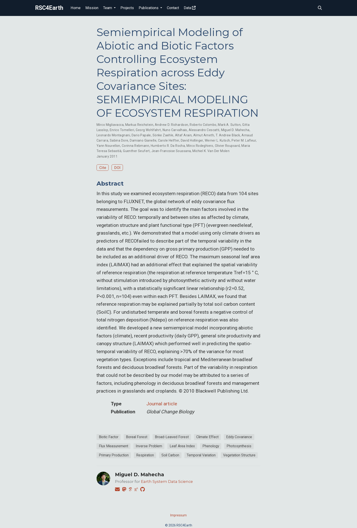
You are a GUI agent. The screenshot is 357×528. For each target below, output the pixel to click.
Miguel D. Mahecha (235, 130)
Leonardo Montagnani (113, 135)
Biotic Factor (108, 437)
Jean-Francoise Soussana (171, 151)
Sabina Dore (119, 140)
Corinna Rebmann (135, 146)
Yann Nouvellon (108, 146)
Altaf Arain (183, 135)
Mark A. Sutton (229, 125)
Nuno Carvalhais (175, 130)
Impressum (178, 515)
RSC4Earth (49, 8)
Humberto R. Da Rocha (168, 146)
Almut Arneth (203, 135)
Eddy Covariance (239, 437)
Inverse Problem (149, 446)
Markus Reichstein (139, 125)
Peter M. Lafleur (244, 140)
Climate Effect (207, 437)
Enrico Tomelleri (122, 130)
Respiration (145, 455)
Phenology (210, 446)
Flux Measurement (113, 446)
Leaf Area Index (182, 446)
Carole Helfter (168, 140)
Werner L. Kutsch (217, 140)
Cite (102, 167)
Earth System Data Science (167, 481)
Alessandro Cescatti (204, 130)
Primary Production (114, 455)
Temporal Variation (201, 455)
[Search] (320, 8)
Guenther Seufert (136, 151)
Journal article (161, 403)
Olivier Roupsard (227, 146)
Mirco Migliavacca (110, 125)
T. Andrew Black (228, 135)
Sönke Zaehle (163, 135)
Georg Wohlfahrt (148, 130)
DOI (117, 167)
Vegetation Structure (239, 455)
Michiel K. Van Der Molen (211, 151)
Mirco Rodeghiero (199, 146)
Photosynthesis (239, 446)
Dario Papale (141, 135)
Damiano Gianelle (143, 140)
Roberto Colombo (203, 125)
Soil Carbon (170, 455)
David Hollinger (192, 140)
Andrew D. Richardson (171, 125)
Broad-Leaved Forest (172, 437)
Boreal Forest (136, 437)
